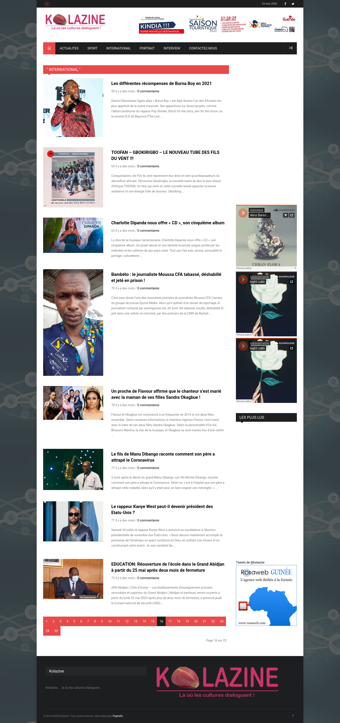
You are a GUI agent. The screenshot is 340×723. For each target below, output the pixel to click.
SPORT (92, 48)
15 (153, 621)
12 (127, 621)
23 (222, 621)
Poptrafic (118, 716)
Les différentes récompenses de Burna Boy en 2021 (161, 83)
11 (118, 621)
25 (56, 631)
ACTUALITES (69, 48)
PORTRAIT (147, 48)
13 (135, 621)
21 (204, 621)
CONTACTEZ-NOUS (203, 48)
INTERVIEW (171, 48)
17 (170, 621)
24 (47, 631)
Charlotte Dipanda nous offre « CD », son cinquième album (167, 222)
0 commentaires (148, 91)
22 (213, 621)
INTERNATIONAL (118, 48)
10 (109, 621)
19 (187, 621)
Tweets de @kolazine (250, 562)
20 (196, 621)
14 (144, 621)
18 (178, 621)
